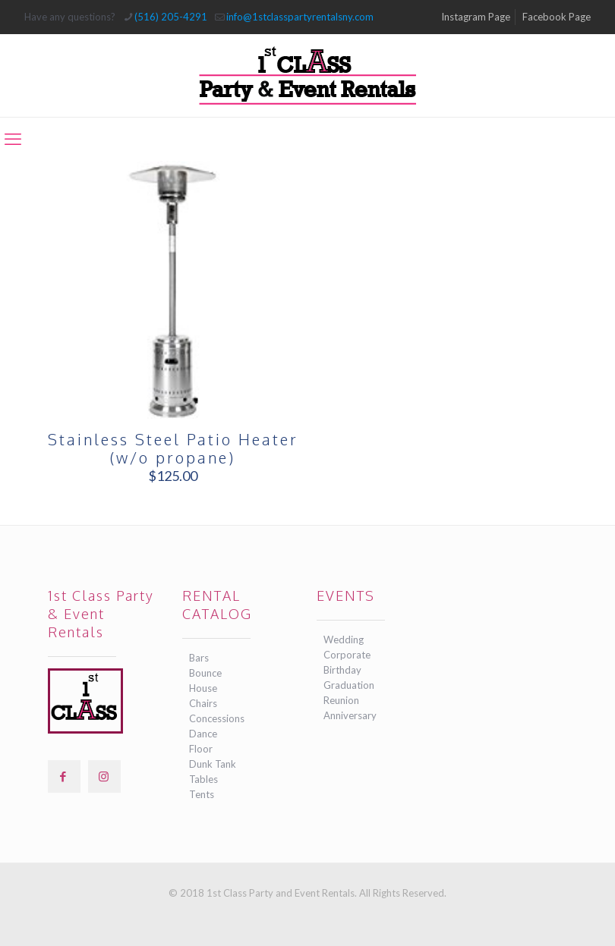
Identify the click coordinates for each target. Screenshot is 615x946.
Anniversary (350, 715)
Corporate (347, 655)
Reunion (341, 700)
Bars (199, 658)
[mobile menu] (13, 139)
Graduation (348, 685)
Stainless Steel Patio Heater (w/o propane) (173, 448)
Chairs (203, 703)
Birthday (342, 670)
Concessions (216, 718)
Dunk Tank (212, 764)
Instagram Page (475, 17)
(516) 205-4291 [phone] (170, 17)
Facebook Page (556, 17)
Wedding (343, 639)
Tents (201, 794)
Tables (203, 779)
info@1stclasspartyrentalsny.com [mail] (300, 17)
